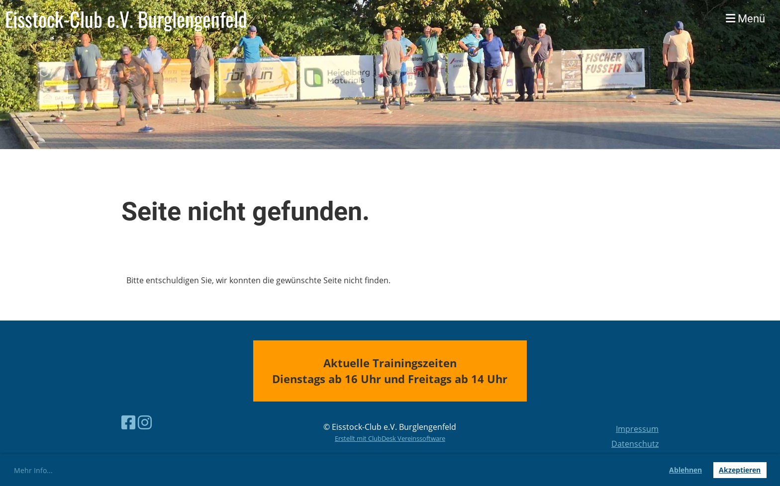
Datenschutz (635, 443)
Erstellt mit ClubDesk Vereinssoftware (390, 438)
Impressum (637, 428)
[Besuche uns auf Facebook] (128, 422)
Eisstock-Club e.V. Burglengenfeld (126, 19)
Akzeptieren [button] (740, 470)
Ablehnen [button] (685, 470)
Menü (745, 18)
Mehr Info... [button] (33, 470)
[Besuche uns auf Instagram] (145, 422)
